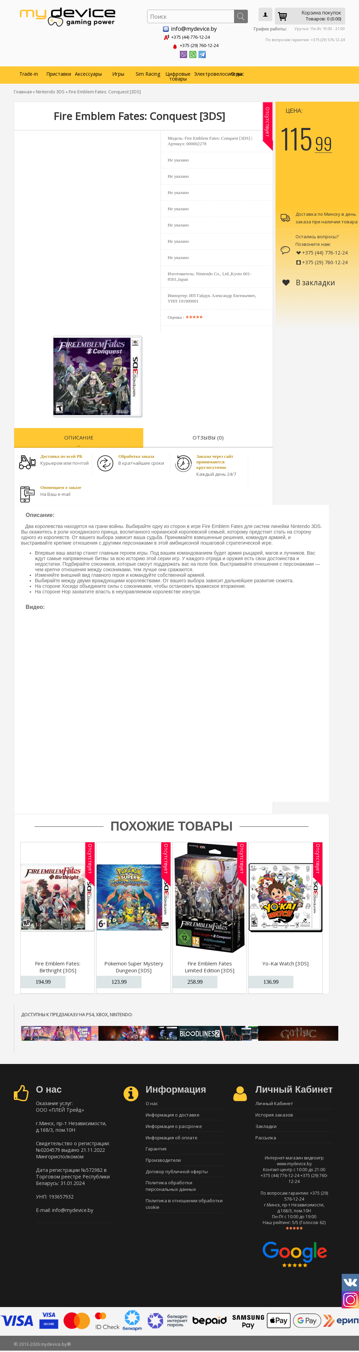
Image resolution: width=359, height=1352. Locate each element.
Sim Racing (148, 72)
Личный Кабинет (274, 1102)
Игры (118, 72)
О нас (237, 72)
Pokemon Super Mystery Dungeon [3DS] (133, 965)
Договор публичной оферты (177, 1175)
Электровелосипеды (208, 72)
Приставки (58, 72)
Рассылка (265, 1139)
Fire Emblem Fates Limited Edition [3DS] (209, 965)
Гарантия (156, 1151)
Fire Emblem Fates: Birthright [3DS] (57, 965)
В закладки (308, 281)
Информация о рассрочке (174, 1126)
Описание (79, 436)
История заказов (274, 1114)
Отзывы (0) (208, 436)
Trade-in (28, 72)
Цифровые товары (178, 75)
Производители (163, 1163)
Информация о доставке (173, 1114)
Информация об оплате (171, 1139)
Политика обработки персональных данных (171, 1190)
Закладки (265, 1126)
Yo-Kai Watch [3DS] (285, 962)
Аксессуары (88, 72)
